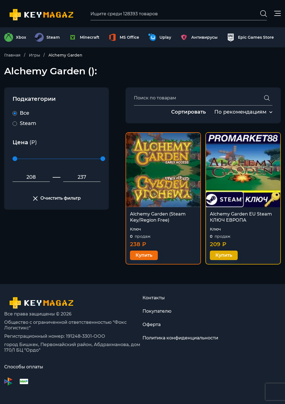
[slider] (15, 158)
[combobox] (240, 112)
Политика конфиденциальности (180, 338)
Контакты (153, 297)
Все (21, 113)
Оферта (151, 324)
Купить (144, 255)
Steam (24, 123)
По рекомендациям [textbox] (240, 112)
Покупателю (156, 311)
